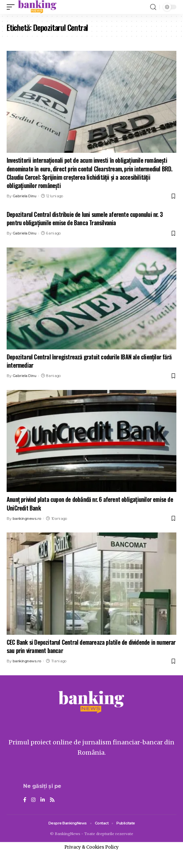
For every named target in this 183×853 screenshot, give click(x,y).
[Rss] (52, 800)
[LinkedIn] (42, 800)
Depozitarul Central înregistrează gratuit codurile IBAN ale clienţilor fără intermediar (89, 360)
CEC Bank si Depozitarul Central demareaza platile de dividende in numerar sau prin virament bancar (91, 646)
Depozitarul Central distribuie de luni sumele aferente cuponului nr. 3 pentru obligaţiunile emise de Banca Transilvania (84, 218)
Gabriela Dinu (24, 196)
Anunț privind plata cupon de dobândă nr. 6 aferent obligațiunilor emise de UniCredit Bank (90, 503)
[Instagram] (33, 800)
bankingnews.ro (27, 518)
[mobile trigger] (12, 7)
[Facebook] (24, 800)
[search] (153, 7)
